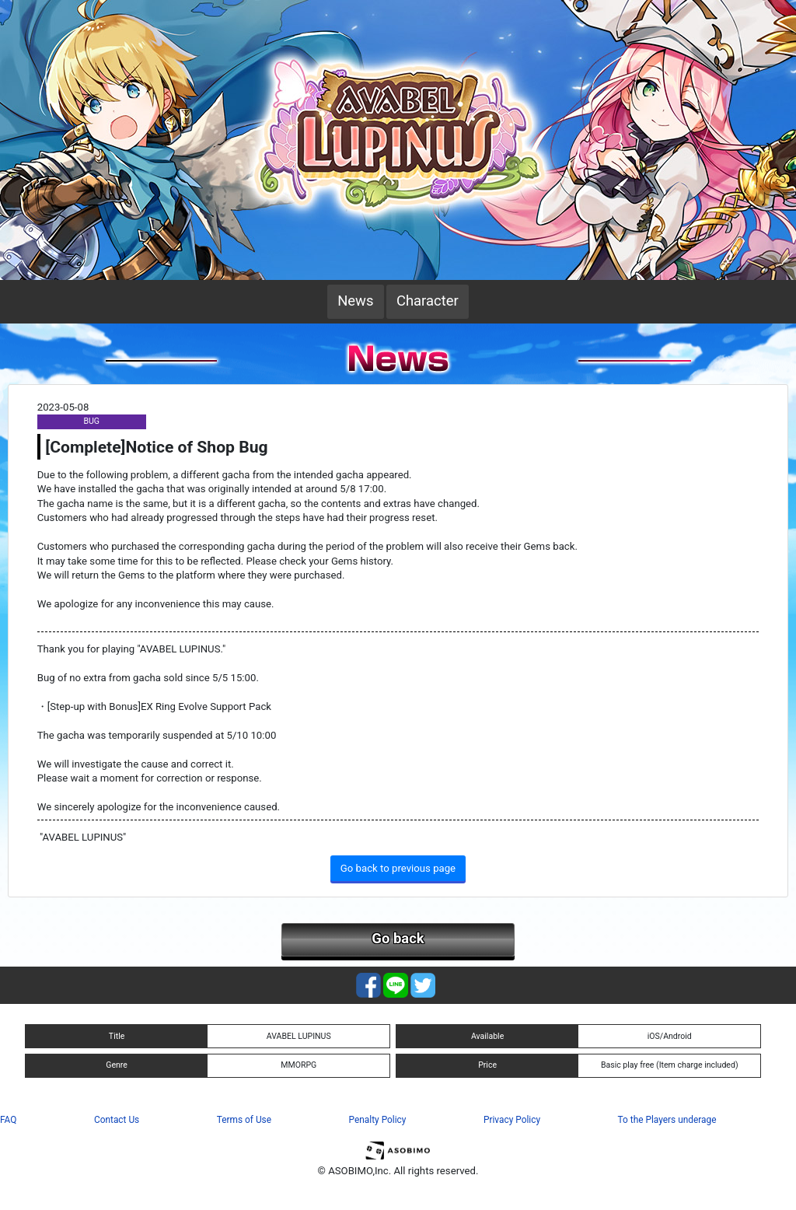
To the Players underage (667, 1119)
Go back (398, 938)
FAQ (8, 1119)
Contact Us (116, 1119)
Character (427, 300)
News (355, 300)
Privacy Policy (512, 1119)
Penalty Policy (378, 1119)
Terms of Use (244, 1119)
